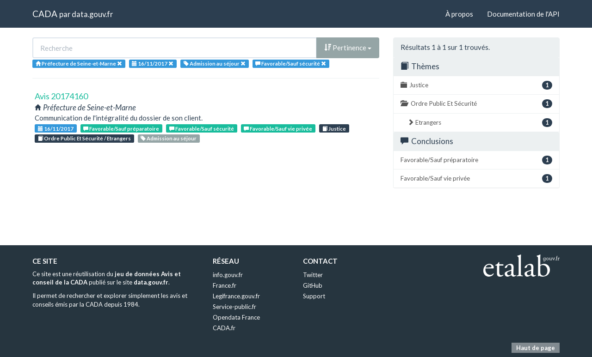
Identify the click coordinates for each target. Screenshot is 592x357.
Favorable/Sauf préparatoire (121, 129)
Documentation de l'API (523, 14)
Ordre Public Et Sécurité (476, 103)
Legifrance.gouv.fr (236, 296)
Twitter (313, 274)
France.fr (224, 285)
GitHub (312, 285)
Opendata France (236, 317)
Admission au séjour (169, 138)
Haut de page (535, 347)
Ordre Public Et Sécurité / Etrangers (84, 138)
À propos (459, 14)
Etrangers (479, 122)
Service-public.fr (234, 306)
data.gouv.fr (92, 14)
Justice (334, 129)
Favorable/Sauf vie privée (278, 129)
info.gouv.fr (228, 274)
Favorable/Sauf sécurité (201, 129)
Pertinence (347, 47)
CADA (44, 13)
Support (314, 296)
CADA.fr (224, 328)
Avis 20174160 (61, 96)
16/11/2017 (56, 129)
